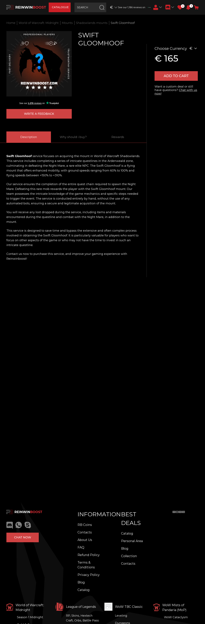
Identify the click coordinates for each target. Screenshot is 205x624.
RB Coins (85, 525)
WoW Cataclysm (176, 617)
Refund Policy (89, 555)
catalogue (60, 7)
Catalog (84, 590)
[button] (188, 7)
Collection (129, 556)
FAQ (81, 547)
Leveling (121, 615)
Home (10, 23)
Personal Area (132, 541)
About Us (85, 540)
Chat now (22, 537)
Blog (81, 582)
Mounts (67, 23)
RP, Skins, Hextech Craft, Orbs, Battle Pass (82, 618)
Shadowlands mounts (91, 23)
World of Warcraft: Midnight (39, 23)
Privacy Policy (89, 575)
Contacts (85, 532)
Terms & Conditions (86, 565)
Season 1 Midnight (30, 617)
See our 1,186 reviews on (134, 7)
